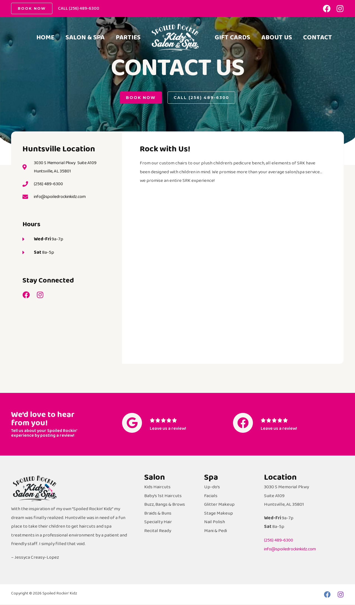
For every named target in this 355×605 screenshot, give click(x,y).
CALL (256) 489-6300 (78, 8)
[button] (140, 97)
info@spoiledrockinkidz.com (292, 550)
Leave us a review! (169, 430)
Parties (127, 38)
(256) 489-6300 (279, 541)
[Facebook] (327, 8)
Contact (230, 48)
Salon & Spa (81, 38)
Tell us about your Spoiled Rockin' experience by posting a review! (45, 434)
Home (40, 38)
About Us (280, 28)
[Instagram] (340, 8)
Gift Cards (233, 28)
